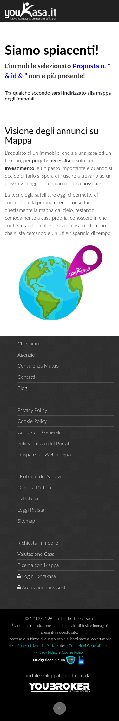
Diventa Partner (34, 487)
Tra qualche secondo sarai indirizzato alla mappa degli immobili (58, 95)
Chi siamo (28, 343)
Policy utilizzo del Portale (44, 443)
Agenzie (26, 354)
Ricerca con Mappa (38, 565)
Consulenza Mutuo (38, 366)
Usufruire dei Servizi (39, 476)
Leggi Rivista (30, 510)
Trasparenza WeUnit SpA (44, 454)
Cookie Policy (32, 421)
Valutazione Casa (36, 554)
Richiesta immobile (37, 543)
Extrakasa (27, 498)
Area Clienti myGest (41, 587)
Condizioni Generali (38, 432)
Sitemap (26, 521)
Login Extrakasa (36, 576)
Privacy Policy (32, 410)
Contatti (26, 377)
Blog (22, 388)
